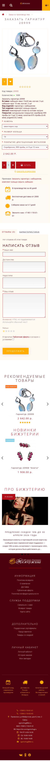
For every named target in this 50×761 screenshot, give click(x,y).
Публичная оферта (25, 590)
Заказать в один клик (26, 171)
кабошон (29, 182)
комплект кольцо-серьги (13, 182)
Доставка (25, 587)
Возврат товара (25, 608)
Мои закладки (25, 658)
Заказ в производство (19, 14)
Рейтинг (6, 328)
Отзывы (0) (8, 232)
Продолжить (16, 351)
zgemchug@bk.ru (26, 742)
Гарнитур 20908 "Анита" (25, 468)
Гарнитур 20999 (25, 414)
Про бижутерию (25, 489)
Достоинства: (8, 259)
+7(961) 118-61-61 (26, 710)
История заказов (25, 655)
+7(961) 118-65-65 (26, 713)
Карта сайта (25, 611)
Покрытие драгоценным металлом (25, 142)
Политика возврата (25, 580)
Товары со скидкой (25, 635)
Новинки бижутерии (25, 431)
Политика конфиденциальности (25, 593)
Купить (26, 165)
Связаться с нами (25, 605)
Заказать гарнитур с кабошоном (26, 178)
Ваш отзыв (8, 291)
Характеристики (29, 232)
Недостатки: (8, 275)
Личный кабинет (25, 651)
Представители (25, 631)
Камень (8, 121)
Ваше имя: (8, 250)
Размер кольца (13, 132)
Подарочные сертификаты (25, 628)
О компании (25, 583)
